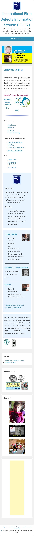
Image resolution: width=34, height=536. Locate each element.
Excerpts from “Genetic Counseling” (14, 360)
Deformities (11, 165)
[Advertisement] (17, 488)
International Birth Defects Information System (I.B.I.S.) (17, 19)
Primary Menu (17, 39)
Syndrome (11, 130)
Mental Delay (12, 162)
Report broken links (8, 527)
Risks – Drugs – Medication (16, 147)
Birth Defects (12, 125)
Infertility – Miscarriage (15, 150)
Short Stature (12, 167)
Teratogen (11, 128)
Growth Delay (12, 160)
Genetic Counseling (14, 133)
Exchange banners (19, 527)
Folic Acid (11, 145)
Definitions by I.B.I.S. (10, 362)
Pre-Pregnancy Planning (15, 142)
